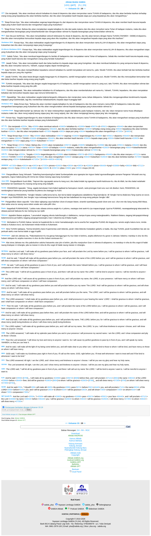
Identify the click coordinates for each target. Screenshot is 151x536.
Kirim (29, 410)
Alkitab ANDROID (75, 436)
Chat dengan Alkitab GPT (26, 414)
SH (78, 430)
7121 (122, 387)
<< (66, 9)
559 (19, 387)
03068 (33, 129)
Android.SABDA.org (75, 460)
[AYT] (73, 5)
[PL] (80, 5)
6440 (97, 387)
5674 (78, 387)
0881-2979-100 (55, 526)
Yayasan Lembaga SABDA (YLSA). (66, 521)
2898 (68, 387)
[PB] (84, 5)
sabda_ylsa (47, 505)
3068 (10, 390)
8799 (25, 378)
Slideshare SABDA (95, 509)
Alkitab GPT (21, 420)
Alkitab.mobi (75, 453)
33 (78, 9)
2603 (50, 390)
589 (33, 387)
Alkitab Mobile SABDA (75, 2)
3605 (49, 387)
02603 (88, 129)
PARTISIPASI (74, 514)
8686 (76, 378)
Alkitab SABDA (20, 418)
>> (84, 9)
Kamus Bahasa (75, 441)
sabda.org (102, 526)
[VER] (66, 5)
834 (63, 390)
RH (82, 430)
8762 (12, 383)
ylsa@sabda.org (76, 526)
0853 (62, 131)
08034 (18, 129)
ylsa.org (92, 526)
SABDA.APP (75, 462)
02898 (81, 126)
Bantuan (75, 469)
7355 (102, 390)
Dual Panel (75, 472)
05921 (104, 126)
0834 (119, 129)
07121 (5, 129)
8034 (136, 387)
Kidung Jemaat (75, 446)
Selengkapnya (103, 505)
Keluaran (73, 9)
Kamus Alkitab (75, 439)
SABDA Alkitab (55, 509)
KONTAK (65, 514)
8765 (124, 380)
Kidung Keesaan (75, 444)
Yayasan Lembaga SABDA (67, 505)
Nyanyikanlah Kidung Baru (76, 448)
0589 (35, 126)
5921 (91, 387)
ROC (88, 430)
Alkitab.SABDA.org (75, 458)
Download (75, 433)
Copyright (76, 455)
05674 (94, 126)
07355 (47, 131)
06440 (120, 126)
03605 (62, 126)
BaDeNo (75, 464)
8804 (116, 378)
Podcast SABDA (74, 509)
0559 (24, 126)
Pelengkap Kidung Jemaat (75, 450)
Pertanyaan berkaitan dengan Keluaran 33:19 (24, 407)
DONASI (85, 514)
